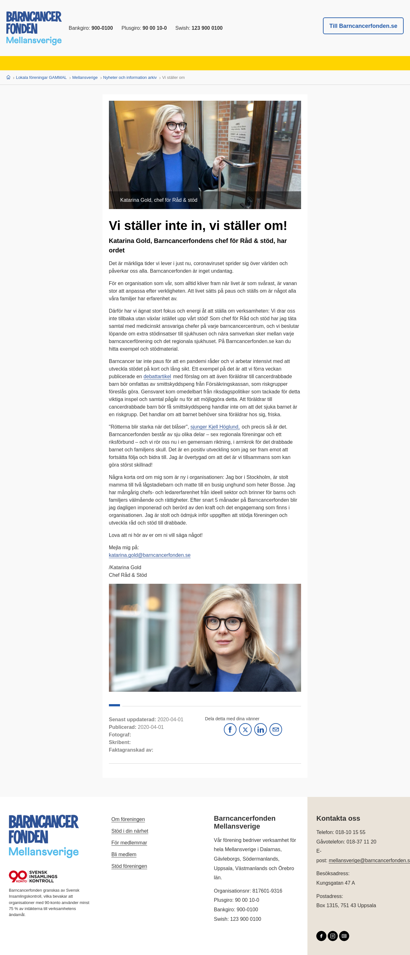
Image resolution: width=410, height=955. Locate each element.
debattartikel (157, 376)
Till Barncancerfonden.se (363, 26)
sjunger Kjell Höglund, (215, 427)
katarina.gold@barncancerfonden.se (150, 555)
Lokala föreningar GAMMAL (41, 77)
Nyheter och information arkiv (130, 77)
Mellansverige (85, 77)
